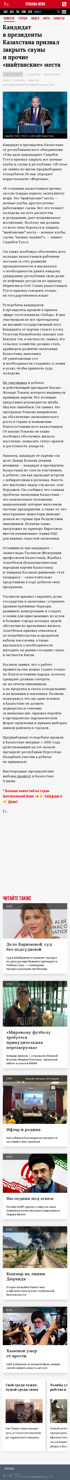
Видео (35, 18)
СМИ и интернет (51, 74)
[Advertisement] (35, 857)
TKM (23, 12)
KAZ (6, 12)
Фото (46, 18)
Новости (9, 18)
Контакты (9, 1468)
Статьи (22, 18)
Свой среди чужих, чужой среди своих (22, 1387)
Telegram (51, 796)
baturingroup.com (38, 1477)
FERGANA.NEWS (35, 4)
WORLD (37, 12)
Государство (33, 74)
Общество (33, 80)
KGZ (12, 12)
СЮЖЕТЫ (59, 18)
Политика (19, 80)
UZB (30, 12)
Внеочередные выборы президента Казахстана (29, 84)
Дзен (12, 801)
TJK (17, 12)
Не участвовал (15, 382)
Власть (7, 80)
